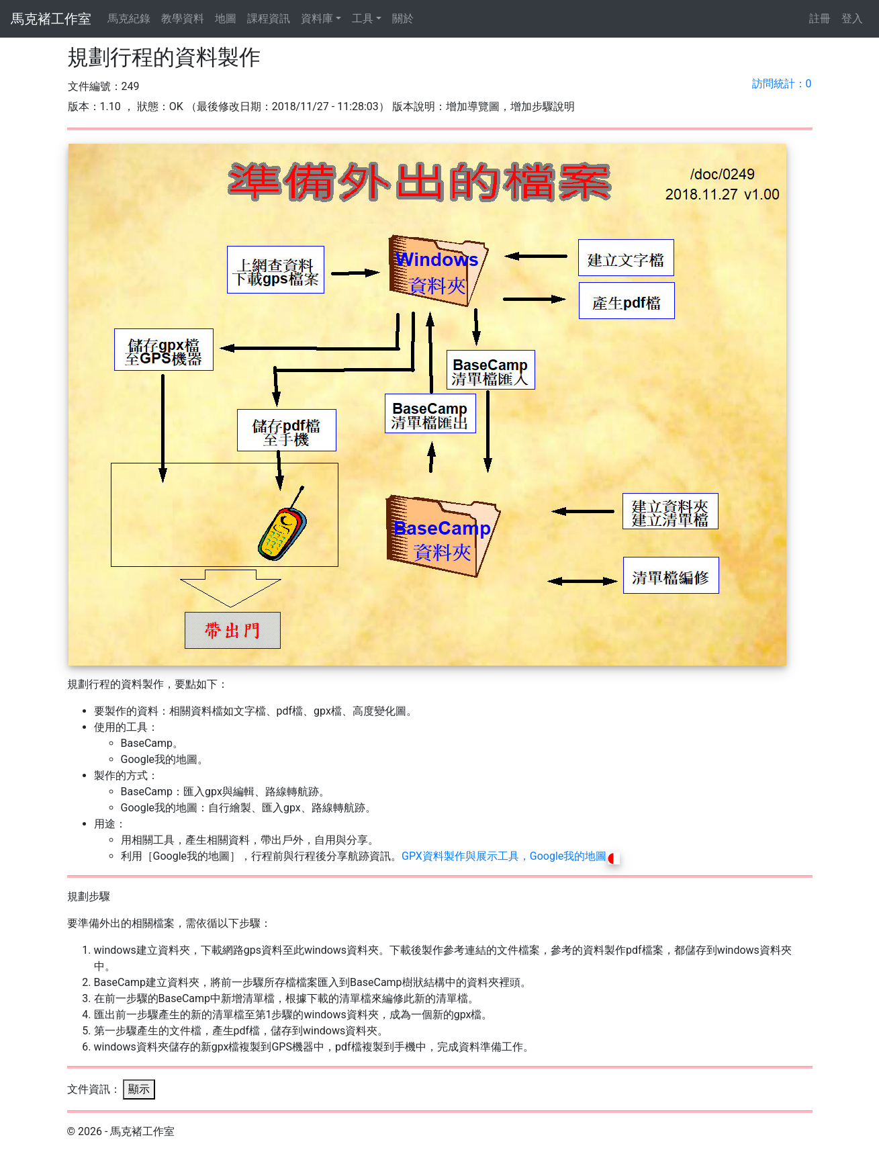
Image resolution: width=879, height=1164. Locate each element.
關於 (403, 18)
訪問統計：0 (782, 83)
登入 (852, 18)
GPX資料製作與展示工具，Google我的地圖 (511, 856)
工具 (362, 18)
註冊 (820, 18)
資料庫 (317, 18)
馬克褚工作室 (51, 19)
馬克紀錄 (128, 18)
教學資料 (182, 18)
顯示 (139, 1089)
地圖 (225, 18)
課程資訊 (268, 18)
